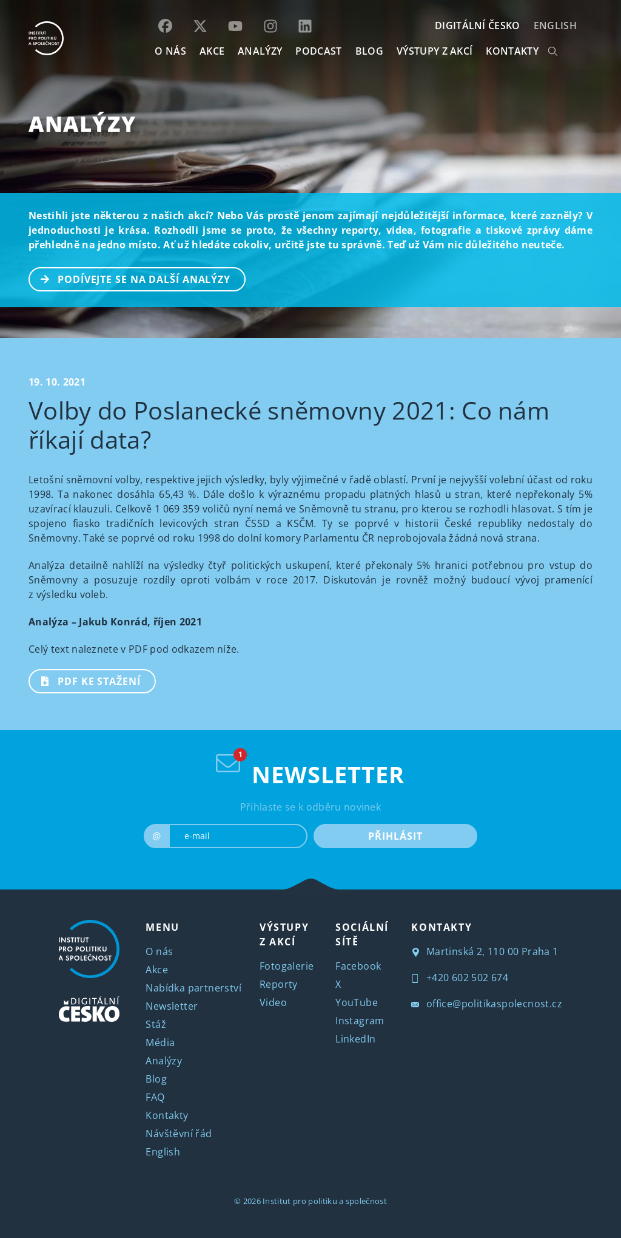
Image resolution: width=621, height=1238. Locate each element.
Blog (156, 1079)
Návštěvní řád (179, 1133)
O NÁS (170, 51)
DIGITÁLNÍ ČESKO (477, 25)
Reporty (279, 984)
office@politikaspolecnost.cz (486, 1003)
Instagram (359, 1020)
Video (273, 1002)
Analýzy (260, 51)
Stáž (156, 1024)
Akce (157, 969)
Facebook (358, 966)
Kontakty (167, 1115)
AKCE (212, 51)
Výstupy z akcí (434, 51)
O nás (159, 951)
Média (160, 1042)
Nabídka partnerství (193, 988)
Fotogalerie (287, 966)
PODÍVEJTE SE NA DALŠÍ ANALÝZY (130, 278)
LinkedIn (355, 1039)
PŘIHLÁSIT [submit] (395, 836)
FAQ (155, 1097)
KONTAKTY (512, 51)
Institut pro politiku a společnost (325, 1200)
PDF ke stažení (85, 680)
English (555, 25)
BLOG (369, 51)
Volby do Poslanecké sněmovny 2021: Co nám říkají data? (289, 424)
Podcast (318, 51)
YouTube (356, 1002)
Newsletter (172, 1006)
